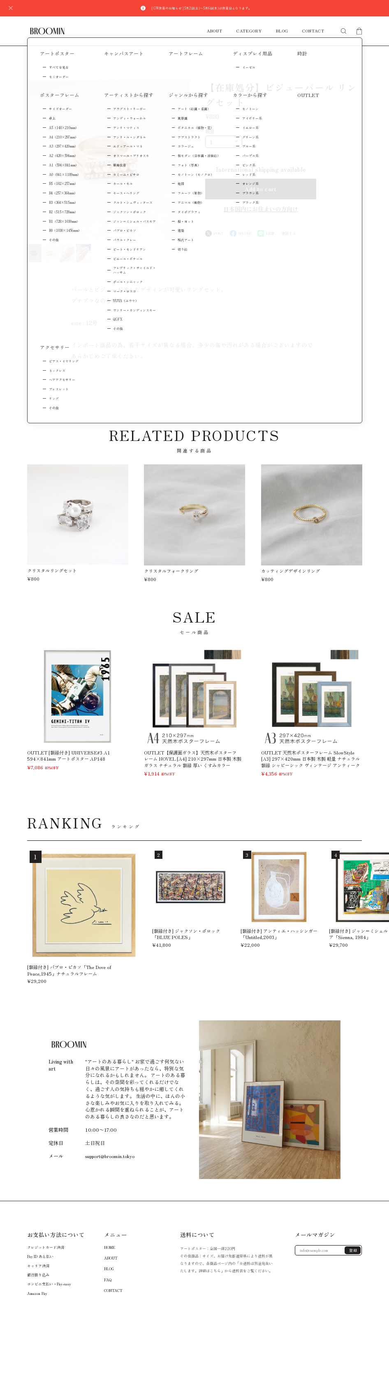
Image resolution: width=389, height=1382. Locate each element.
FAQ (107, 1279)
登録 (353, 1250)
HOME (109, 1247)
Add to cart (260, 189)
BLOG (282, 31)
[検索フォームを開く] (343, 31)
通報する (288, 233)
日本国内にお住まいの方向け (260, 209)
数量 (209, 131)
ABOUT (214, 31)
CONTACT (313, 31)
